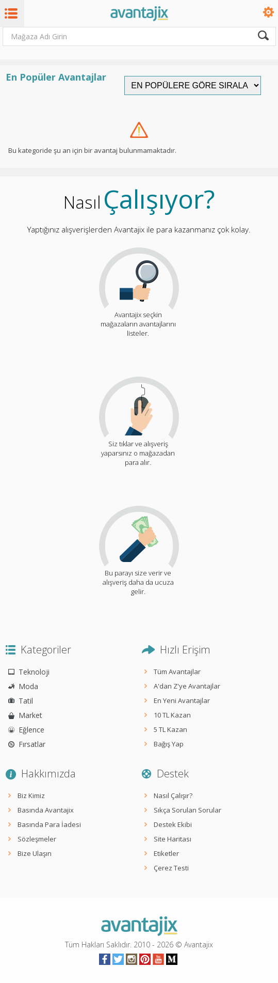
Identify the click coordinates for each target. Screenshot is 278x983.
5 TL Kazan (170, 729)
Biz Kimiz (31, 795)
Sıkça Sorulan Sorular (187, 810)
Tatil (26, 701)
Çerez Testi (171, 867)
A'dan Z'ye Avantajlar (187, 686)
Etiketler (166, 853)
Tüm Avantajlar (177, 671)
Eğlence (31, 730)
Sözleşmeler (37, 839)
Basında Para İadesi (49, 824)
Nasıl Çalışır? (173, 795)
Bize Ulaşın (35, 853)
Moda (28, 686)
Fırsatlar (32, 744)
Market (30, 715)
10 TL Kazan (172, 715)
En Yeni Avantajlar (182, 700)
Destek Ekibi (173, 824)
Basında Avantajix (46, 810)
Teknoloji (34, 672)
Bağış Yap (169, 743)
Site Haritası (172, 839)
